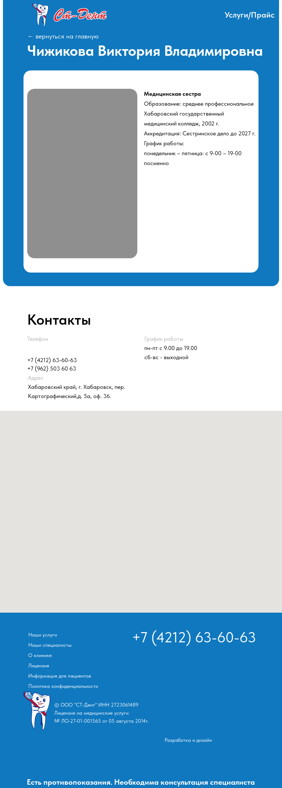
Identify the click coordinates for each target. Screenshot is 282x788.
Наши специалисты (50, 645)
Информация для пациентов (59, 676)
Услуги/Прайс (250, 14)
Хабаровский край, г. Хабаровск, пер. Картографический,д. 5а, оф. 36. (76, 387)
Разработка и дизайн (188, 740)
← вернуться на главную (63, 36)
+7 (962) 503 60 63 (51, 368)
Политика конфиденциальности (63, 686)
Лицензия (38, 665)
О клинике (40, 655)
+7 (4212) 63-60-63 (52, 360)
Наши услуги (42, 635)
